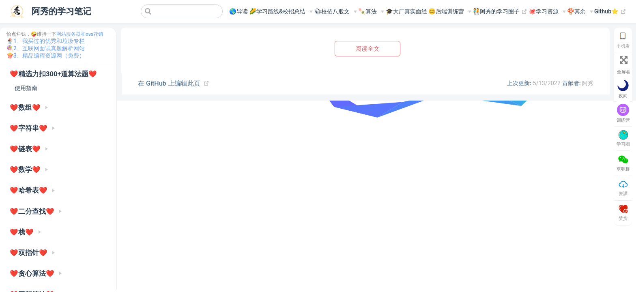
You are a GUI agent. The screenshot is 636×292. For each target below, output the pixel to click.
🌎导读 (238, 11)
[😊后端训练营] (449, 11)
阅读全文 (367, 48)
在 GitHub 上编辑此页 (169, 83)
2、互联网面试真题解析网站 (49, 48)
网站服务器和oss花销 (79, 34)
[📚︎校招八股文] (335, 11)
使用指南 (26, 88)
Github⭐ (610, 11)
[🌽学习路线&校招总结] (281, 11)
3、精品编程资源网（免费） (49, 55)
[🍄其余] (580, 11)
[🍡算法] (371, 11)
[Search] (182, 11)
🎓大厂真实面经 (406, 11)
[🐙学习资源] (547, 11)
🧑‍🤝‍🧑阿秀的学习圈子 (500, 11)
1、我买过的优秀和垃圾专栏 (49, 41)
